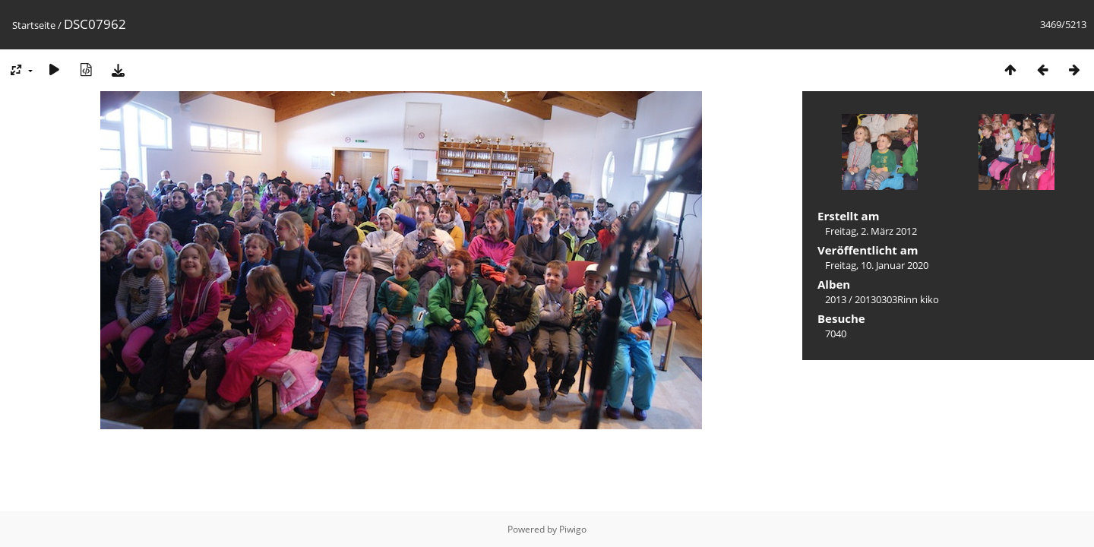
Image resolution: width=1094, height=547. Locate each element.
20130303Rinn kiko (897, 299)
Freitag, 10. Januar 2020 (876, 265)
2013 (835, 299)
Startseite (33, 25)
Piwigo (573, 529)
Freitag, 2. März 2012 (871, 231)
